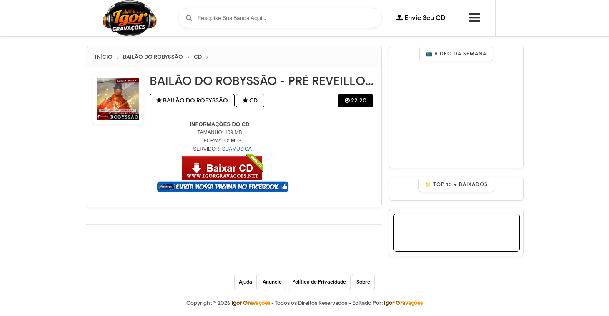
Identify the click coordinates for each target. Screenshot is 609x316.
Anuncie (272, 282)
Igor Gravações (403, 302)
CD (250, 100)
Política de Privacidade (319, 282)
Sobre (363, 282)
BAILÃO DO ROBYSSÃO (192, 100)
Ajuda (245, 282)
